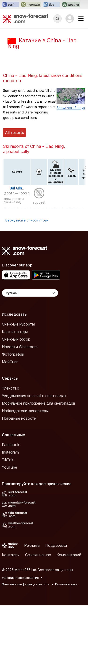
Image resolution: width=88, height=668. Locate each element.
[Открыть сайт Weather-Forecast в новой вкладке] (71, 5)
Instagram (10, 514)
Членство (10, 450)
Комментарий (69, 617)
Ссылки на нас (38, 617)
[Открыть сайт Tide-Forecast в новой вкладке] (51, 5)
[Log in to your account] (69, 18)
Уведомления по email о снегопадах (34, 458)
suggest (39, 265)
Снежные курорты (18, 386)
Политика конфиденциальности (26, 647)
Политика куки (66, 647)
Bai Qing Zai (20, 251)
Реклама (32, 608)
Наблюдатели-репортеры (25, 473)
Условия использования (20, 640)
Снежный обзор (16, 401)
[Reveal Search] (57, 18)
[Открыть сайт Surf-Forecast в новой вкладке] (10, 5)
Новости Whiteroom (20, 409)
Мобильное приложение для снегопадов (38, 465)
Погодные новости (19, 481)
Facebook (10, 507)
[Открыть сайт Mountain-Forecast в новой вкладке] (31, 5)
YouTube (9, 529)
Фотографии (13, 416)
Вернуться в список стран (27, 283)
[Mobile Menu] (81, 18)
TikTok (7, 522)
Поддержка (56, 608)
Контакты (10, 617)
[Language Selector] (30, 355)
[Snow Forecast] (25, 18)
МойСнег (10, 424)
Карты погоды (15, 394)
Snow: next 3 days (71, 170)
